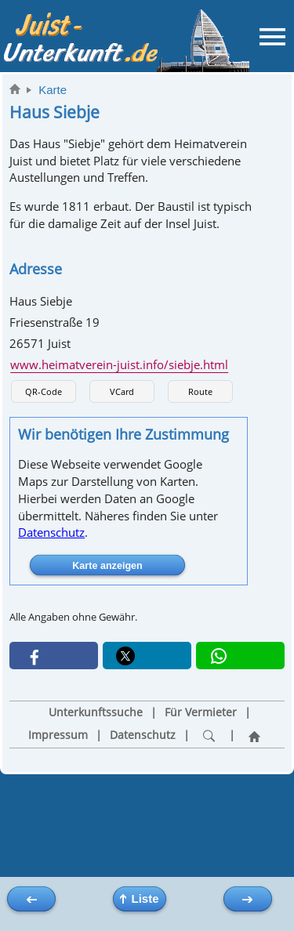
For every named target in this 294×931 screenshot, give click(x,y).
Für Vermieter (201, 712)
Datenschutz (51, 532)
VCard (122, 391)
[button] (53, 655)
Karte (52, 89)
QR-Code (43, 391)
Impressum (58, 735)
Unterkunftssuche (96, 712)
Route (200, 391)
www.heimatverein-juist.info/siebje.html (119, 364)
